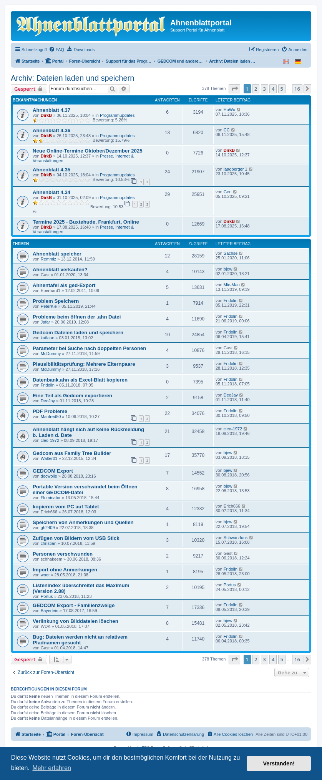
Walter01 (49, 458)
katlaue (47, 337)
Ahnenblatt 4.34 (51, 192)
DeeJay (48, 400)
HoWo (229, 109)
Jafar (45, 322)
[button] (234, 88)
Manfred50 (51, 416)
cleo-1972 (50, 440)
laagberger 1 (235, 169)
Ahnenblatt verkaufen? (60, 269)
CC (227, 130)
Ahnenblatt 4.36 (51, 130)
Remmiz (48, 259)
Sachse (231, 253)
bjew (228, 269)
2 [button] (255, 88)
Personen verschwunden (63, 554)
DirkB (46, 115)
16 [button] (297, 88)
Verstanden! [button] (279, 763)
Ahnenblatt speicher (57, 254)
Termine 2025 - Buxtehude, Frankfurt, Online (86, 222)
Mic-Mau (232, 284)
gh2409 (48, 527)
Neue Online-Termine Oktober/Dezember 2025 (88, 151)
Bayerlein (49, 610)
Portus (47, 596)
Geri (228, 191)
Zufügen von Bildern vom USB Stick (76, 538)
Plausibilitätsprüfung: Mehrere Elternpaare (84, 364)
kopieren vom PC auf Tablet (66, 506)
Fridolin (230, 300)
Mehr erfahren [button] (51, 768)
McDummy (51, 353)
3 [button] (264, 88)
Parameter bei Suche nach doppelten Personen (89, 348)
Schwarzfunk (236, 537)
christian (48, 543)
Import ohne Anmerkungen (65, 570)
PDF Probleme (50, 411)
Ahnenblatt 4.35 (51, 170)
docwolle (49, 476)
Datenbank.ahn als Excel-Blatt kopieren (80, 380)
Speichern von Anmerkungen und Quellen (83, 522)
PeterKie (49, 306)
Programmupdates (117, 115)
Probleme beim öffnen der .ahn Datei (77, 317)
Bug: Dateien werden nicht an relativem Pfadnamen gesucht (80, 640)
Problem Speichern (56, 301)
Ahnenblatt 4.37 (51, 110)
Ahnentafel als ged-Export (64, 285)
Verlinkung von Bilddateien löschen (75, 621)
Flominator (51, 497)
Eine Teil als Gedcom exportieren (72, 395)
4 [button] (273, 88)
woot (45, 575)
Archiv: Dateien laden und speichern (72, 78)
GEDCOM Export (53, 471)
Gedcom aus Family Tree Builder (72, 453)
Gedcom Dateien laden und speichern (78, 332)
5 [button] (282, 88)
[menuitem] (56, 49)
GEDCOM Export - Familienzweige (74, 605)
